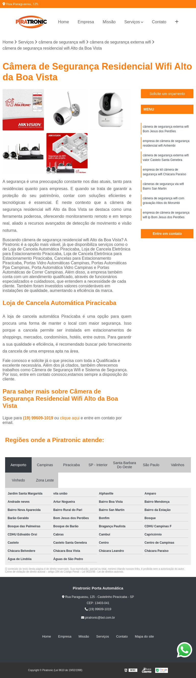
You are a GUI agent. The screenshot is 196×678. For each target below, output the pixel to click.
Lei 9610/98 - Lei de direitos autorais (102, 571)
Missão (109, 22)
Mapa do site (144, 636)
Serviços (132, 22)
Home (63, 22)
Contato (159, 22)
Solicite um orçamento (167, 94)
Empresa (86, 22)
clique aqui (70, 418)
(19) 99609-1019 (38, 418)
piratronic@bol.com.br (98, 617)
